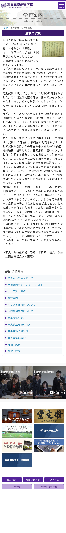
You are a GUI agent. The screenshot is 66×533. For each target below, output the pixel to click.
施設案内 (13, 298)
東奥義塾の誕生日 (18, 331)
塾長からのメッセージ (20, 278)
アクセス (54, 479)
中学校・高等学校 (49, 486)
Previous (2, 374)
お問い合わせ (33, 479)
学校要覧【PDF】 (18, 291)
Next (57, 374)
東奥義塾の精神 (17, 337)
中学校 (17, 486)
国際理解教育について (20, 311)
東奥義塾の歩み (17, 318)
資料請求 (11, 479)
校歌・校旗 (14, 351)
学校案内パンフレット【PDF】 (25, 284)
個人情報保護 (34, 501)
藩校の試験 (14, 344)
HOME (5, 28)
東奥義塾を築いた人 (19, 324)
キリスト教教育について (22, 304)
